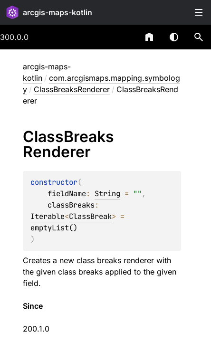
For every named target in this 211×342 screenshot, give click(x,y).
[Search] (198, 37)
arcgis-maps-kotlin (57, 12)
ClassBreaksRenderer (72, 89)
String (107, 194)
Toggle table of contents (198, 12)
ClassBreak (90, 216)
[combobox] (124, 37)
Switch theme (174, 37)
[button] (198, 37)
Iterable (47, 216)
